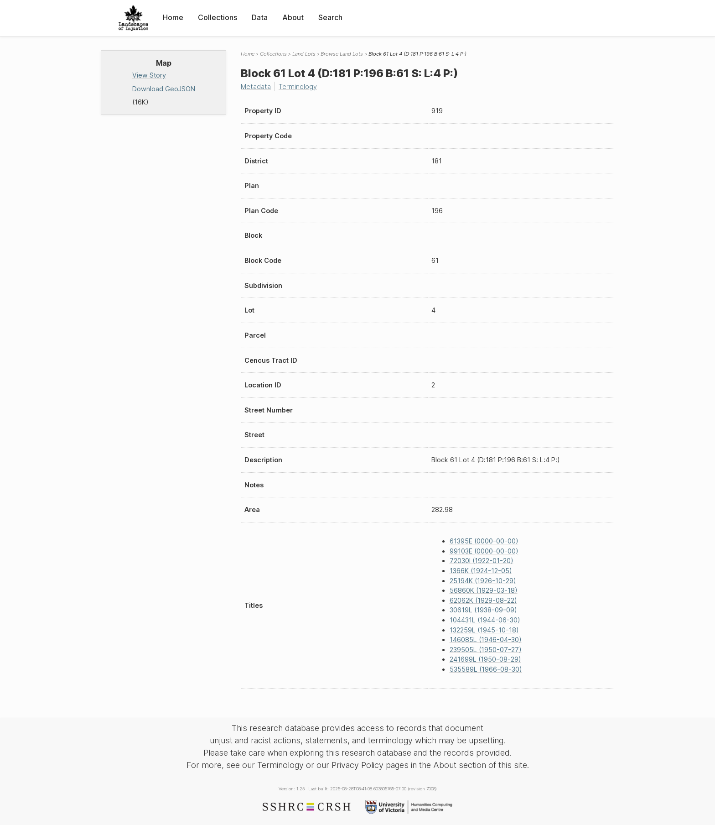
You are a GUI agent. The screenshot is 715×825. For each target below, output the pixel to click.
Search (330, 17)
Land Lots (304, 54)
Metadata (256, 86)
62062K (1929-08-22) (483, 600)
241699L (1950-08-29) (485, 659)
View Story (149, 75)
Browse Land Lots (342, 54)
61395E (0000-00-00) (484, 541)
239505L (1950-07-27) (486, 649)
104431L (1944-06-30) (485, 620)
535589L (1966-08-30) (486, 669)
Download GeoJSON (163, 89)
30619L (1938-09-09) (483, 610)
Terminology (298, 86)
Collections (217, 17)
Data (260, 17)
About (293, 17)
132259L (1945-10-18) (484, 630)
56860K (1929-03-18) (484, 590)
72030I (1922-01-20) (481, 560)
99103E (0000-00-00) (484, 551)
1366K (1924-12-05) (481, 570)
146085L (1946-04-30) (486, 639)
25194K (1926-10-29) (483, 581)
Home (173, 17)
